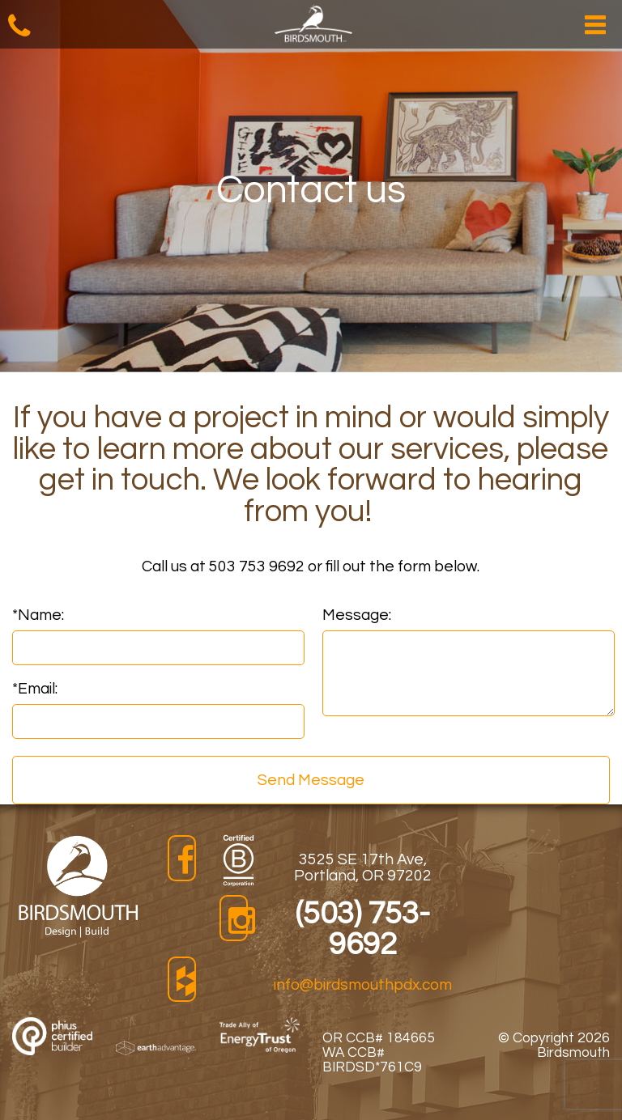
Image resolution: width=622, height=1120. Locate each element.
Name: (38, 615)
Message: (356, 615)
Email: (35, 689)
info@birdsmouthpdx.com (363, 985)
